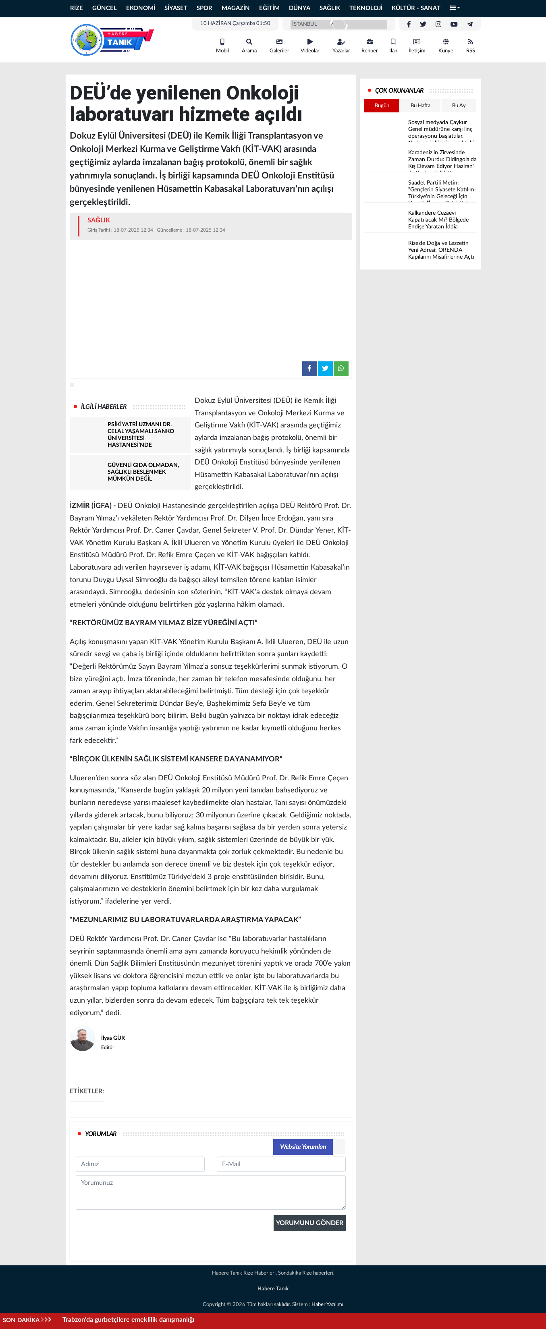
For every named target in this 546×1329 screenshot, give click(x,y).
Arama (249, 46)
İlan (393, 46)
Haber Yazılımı (327, 1304)
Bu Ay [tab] (459, 105)
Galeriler (279, 46)
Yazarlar (341, 46)
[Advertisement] (211, 298)
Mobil (222, 46)
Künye (445, 46)
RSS (470, 46)
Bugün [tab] (382, 105)
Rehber (369, 46)
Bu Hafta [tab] (420, 105)
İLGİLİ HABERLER (104, 407)
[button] (455, 9)
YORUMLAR (101, 1134)
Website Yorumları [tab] (303, 1147)
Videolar (310, 46)
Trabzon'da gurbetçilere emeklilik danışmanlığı (128, 1320)
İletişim (417, 46)
